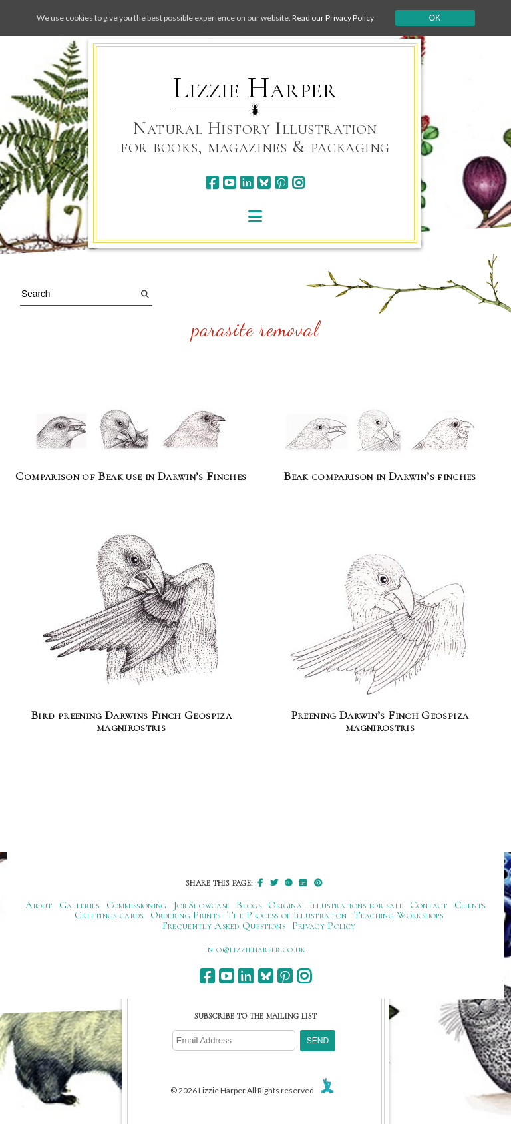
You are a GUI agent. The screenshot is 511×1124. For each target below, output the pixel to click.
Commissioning (136, 905)
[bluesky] (263, 183)
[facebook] (212, 183)
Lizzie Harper (255, 88)
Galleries (79, 905)
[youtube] (229, 183)
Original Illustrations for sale (336, 905)
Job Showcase (202, 905)
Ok (434, 18)
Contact (428, 905)
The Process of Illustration (287, 915)
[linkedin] (246, 183)
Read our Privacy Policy (333, 18)
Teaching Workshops (399, 915)
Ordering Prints (185, 915)
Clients (470, 905)
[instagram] (298, 183)
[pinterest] (281, 183)
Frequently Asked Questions (223, 926)
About (39, 905)
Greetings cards (109, 915)
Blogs (248, 905)
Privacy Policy (323, 926)
